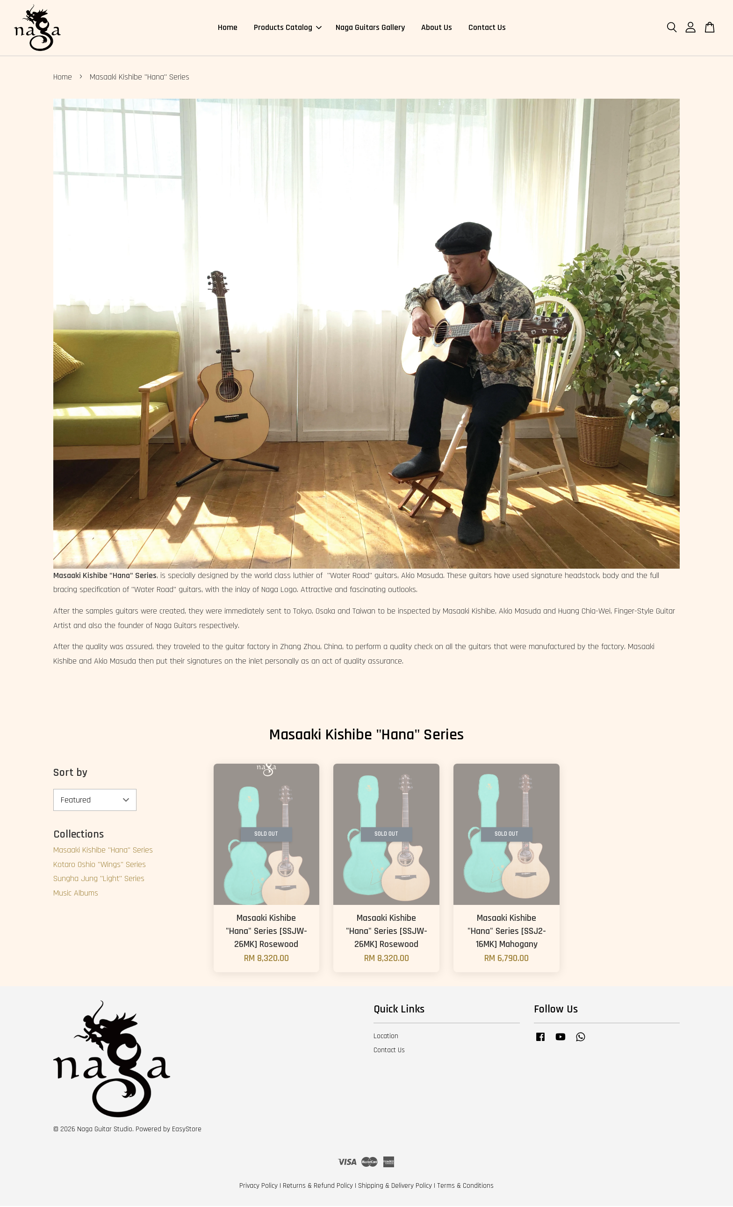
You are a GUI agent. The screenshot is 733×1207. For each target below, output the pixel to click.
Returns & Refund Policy (318, 1186)
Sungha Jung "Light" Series (98, 879)
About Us (436, 27)
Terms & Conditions (465, 1186)
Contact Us (487, 27)
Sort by (70, 773)
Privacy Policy (258, 1186)
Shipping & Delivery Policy (395, 1186)
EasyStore (186, 1130)
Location (386, 1037)
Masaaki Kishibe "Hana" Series (103, 851)
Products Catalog (288, 27)
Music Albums (75, 894)
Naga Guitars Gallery (370, 27)
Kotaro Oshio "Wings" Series (99, 865)
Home (227, 27)
